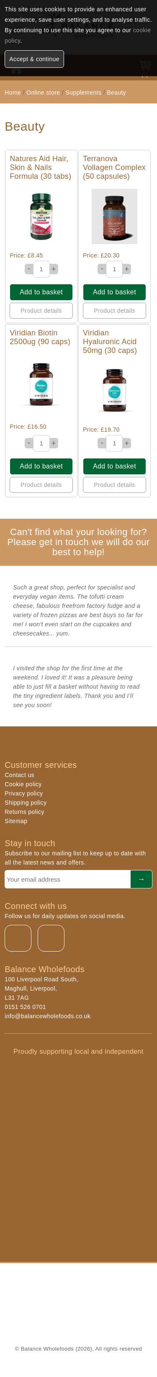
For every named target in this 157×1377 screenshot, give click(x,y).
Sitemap (16, 821)
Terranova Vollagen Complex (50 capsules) (114, 167)
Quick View (41, 217)
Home (13, 92)
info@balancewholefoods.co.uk (47, 1016)
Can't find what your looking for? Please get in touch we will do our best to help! (78, 542)
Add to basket (41, 292)
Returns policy (24, 811)
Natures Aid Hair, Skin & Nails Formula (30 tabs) (40, 167)
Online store (44, 92)
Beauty (116, 92)
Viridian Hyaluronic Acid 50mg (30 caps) (110, 342)
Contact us (19, 775)
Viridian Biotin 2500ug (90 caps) (40, 337)
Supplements (83, 92)
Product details (41, 310)
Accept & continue (34, 59)
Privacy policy (24, 793)
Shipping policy (25, 802)
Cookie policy (23, 784)
